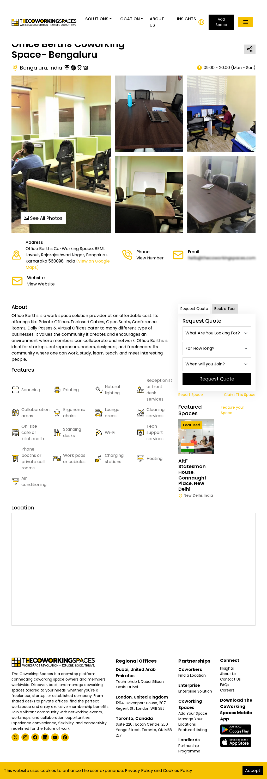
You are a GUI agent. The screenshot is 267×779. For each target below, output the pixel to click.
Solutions (96, 19)
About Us (157, 22)
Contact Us (230, 679)
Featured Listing (192, 729)
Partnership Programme (189, 748)
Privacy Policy (139, 771)
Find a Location (192, 675)
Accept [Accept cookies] (252, 771)
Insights (186, 19)
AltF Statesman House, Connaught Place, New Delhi (192, 475)
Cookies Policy (177, 771)
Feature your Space (232, 410)
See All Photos (43, 218)
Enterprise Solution (195, 691)
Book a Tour (225, 308)
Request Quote (194, 308)
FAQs (224, 684)
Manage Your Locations (190, 721)
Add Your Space (192, 713)
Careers (227, 690)
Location (129, 19)
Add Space (221, 22)
